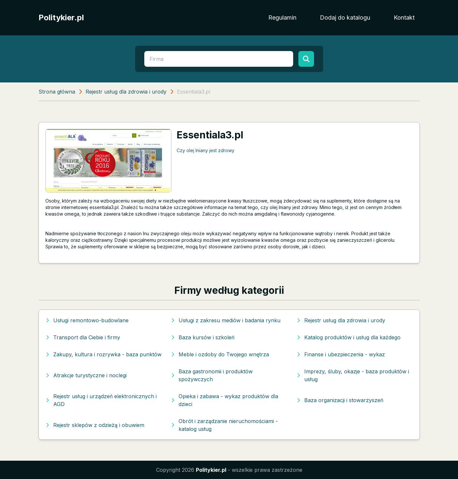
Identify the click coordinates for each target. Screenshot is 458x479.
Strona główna (57, 91)
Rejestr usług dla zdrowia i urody (126, 91)
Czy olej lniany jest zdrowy (205, 150)
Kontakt (404, 17)
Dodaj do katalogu (345, 17)
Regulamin (282, 17)
